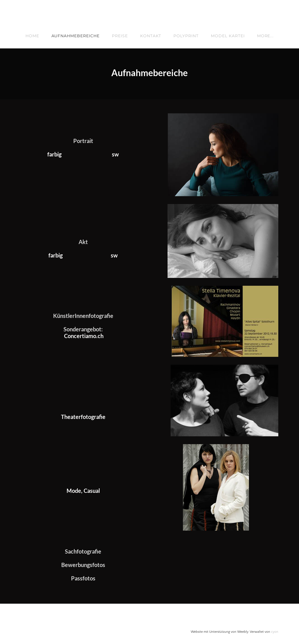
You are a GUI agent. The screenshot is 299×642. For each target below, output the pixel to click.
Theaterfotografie (83, 416)
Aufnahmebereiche (75, 35)
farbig (54, 154)
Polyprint (186, 35)
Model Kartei (228, 35)
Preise (120, 35)
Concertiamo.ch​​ (83, 335)
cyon (274, 631)
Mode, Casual (83, 490)
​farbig (55, 255)
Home (32, 35)
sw (115, 154)
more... (265, 35)
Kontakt (150, 35)
